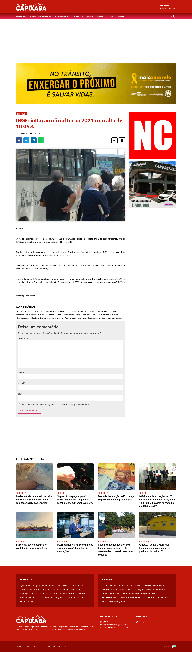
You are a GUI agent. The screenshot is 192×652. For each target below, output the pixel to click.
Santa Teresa (148, 597)
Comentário (24, 338)
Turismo (31, 601)
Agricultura (25, 585)
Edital (65, 589)
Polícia (100, 16)
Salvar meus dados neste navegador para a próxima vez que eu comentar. (55, 404)
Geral (71, 593)
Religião (58, 597)
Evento (63, 593)
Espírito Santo (159, 589)
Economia (56, 589)
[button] (173, 16)
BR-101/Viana (69, 585)
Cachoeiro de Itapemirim (40, 16)
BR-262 (90, 16)
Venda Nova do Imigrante (113, 601)
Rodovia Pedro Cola (73, 597)
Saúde (22, 601)
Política (110, 16)
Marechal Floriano (62, 16)
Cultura (45, 589)
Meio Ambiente (27, 597)
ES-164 (33, 593)
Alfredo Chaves (125, 585)
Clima (22, 589)
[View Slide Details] (96, 83)
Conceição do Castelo (121, 589)
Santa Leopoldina (109, 597)
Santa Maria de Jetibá (130, 597)
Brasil (137, 585)
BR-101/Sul (54, 585)
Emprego (24, 593)
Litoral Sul (78, 16)
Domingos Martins (142, 589)
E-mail (21, 383)
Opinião (120, 16)
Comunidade (33, 589)
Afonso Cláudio (109, 585)
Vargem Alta (21, 16)
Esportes (54, 593)
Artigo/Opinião (40, 585)
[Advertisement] (96, 39)
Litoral (105, 593)
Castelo (105, 589)
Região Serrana (148, 593)
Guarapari (81, 593)
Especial (43, 593)
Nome (21, 372)
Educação (75, 589)
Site (20, 394)
